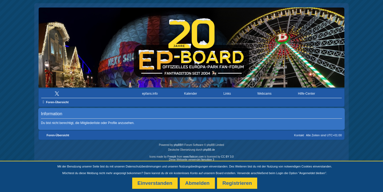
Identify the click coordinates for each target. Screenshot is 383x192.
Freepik (171, 155)
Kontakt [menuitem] (299, 133)
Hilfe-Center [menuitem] (306, 92)
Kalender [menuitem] (190, 92)
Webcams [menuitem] (264, 92)
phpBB (178, 143)
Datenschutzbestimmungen (143, 166)
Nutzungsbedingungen (193, 166)
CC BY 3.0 (227, 155)
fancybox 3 (207, 158)
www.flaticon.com (193, 155)
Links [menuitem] (227, 92)
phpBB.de (209, 148)
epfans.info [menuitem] (150, 92)
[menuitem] (58, 92)
